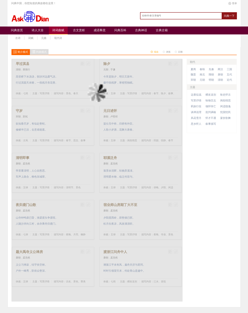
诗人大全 (38, 30)
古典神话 (141, 30)
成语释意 (100, 30)
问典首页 (17, 30)
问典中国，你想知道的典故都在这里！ (33, 3)
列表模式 (41, 51)
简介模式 (22, 51)
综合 (156, 52)
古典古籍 (162, 30)
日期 (180, 52)
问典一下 (229, 15)
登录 (234, 3)
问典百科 (120, 30)
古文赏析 (79, 30)
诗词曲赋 (58, 30)
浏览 (168, 52)
